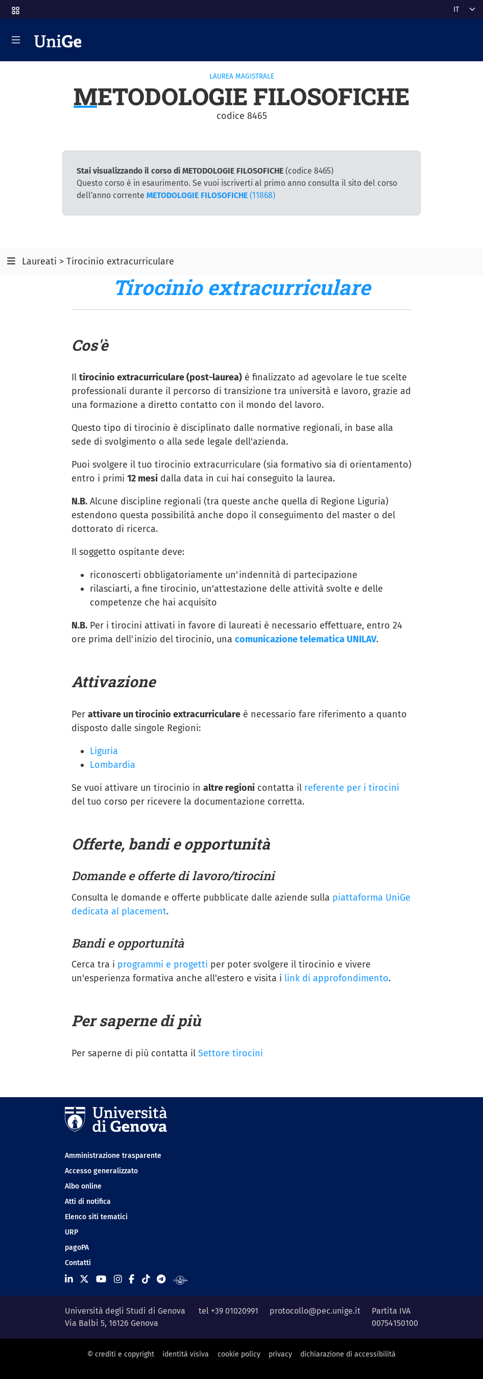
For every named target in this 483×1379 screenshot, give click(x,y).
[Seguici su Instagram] (118, 1279)
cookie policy (239, 1354)
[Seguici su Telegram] (161, 1279)
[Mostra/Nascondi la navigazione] (16, 39)
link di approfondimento (336, 978)
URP (71, 1232)
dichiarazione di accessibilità (348, 1354)
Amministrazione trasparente (113, 1155)
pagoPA (77, 1247)
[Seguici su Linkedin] (69, 1279)
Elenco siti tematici (96, 1217)
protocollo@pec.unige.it (315, 1311)
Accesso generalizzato (101, 1171)
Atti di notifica (88, 1201)
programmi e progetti (162, 964)
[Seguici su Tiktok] (146, 1279)
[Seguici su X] (84, 1279)
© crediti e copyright (120, 1354)
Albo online (83, 1186)
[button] (14, 7)
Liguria (104, 751)
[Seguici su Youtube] (101, 1279)
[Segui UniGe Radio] (180, 1279)
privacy (280, 1354)
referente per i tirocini (351, 787)
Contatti (78, 1263)
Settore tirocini (230, 1053)
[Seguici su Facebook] (131, 1279)
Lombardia (112, 764)
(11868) (211, 195)
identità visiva (185, 1354)
